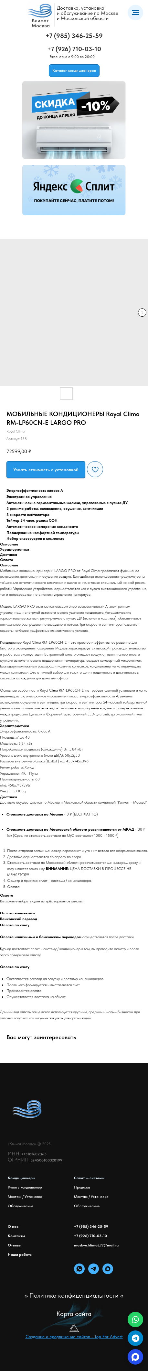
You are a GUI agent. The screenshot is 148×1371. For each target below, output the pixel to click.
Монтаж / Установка (25, 1196)
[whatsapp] (79, 1272)
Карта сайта (74, 1314)
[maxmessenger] (107, 1272)
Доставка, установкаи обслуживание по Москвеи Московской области (87, 13)
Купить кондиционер (25, 1187)
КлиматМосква (41, 23)
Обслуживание (20, 1206)
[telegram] (93, 1272)
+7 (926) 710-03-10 (74, 49)
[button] (45, 469)
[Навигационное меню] (135, 12)
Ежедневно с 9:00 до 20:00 (72, 56)
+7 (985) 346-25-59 (74, 36)
